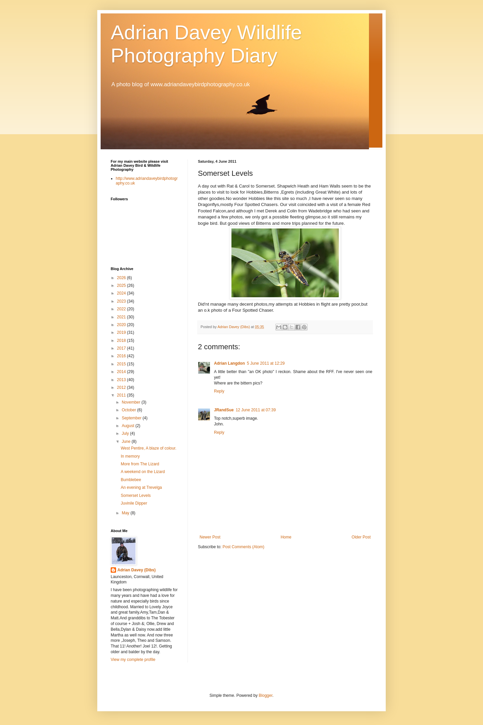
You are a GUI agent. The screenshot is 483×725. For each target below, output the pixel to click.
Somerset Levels (136, 495)
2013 (122, 379)
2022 (122, 309)
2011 (122, 395)
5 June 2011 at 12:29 (266, 363)
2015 (122, 364)
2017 (122, 348)
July (126, 433)
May (126, 513)
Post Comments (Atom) (243, 547)
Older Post (361, 537)
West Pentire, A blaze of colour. (148, 448)
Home (286, 537)
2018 (122, 340)
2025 (122, 285)
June (126, 441)
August (129, 425)
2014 (122, 371)
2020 (122, 324)
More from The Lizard (140, 464)
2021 (122, 317)
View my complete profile (133, 659)
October (129, 410)
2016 (122, 356)
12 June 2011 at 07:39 (256, 410)
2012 (122, 387)
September (132, 418)
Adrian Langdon (229, 363)
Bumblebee (131, 479)
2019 (122, 332)
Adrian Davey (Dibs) (136, 570)
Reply (219, 391)
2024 (122, 293)
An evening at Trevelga (141, 487)
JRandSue (224, 410)
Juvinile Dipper (134, 503)
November (132, 402)
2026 (122, 277)
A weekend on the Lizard (143, 471)
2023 (122, 301)
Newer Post (210, 537)
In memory (130, 456)
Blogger (265, 695)
